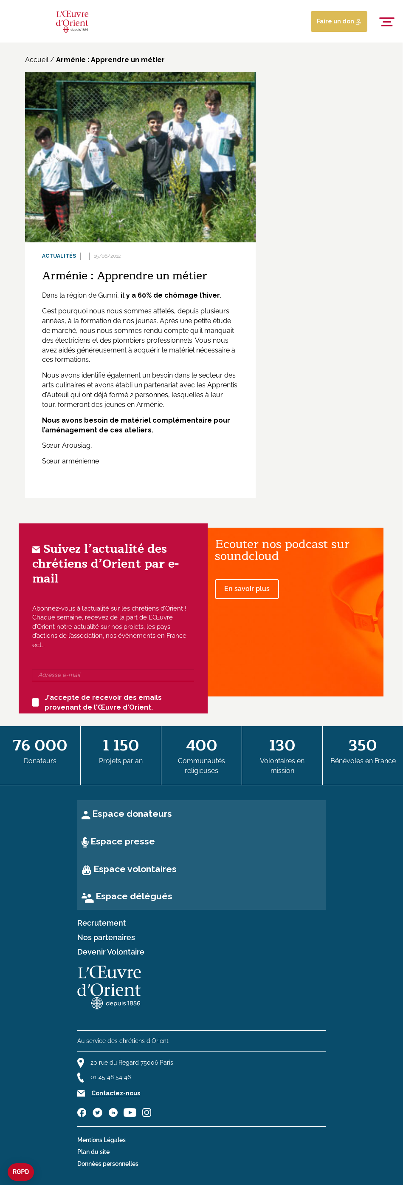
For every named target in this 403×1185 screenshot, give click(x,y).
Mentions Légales (101, 1140)
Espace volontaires (135, 869)
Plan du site (93, 1151)
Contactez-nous (115, 1093)
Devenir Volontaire (110, 952)
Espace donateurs (132, 813)
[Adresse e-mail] (113, 675)
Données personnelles (107, 1163)
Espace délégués (134, 896)
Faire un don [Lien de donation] (339, 21)
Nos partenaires (106, 937)
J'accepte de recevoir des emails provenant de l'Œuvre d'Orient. (97, 702)
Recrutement (101, 923)
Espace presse (122, 841)
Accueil (36, 60)
